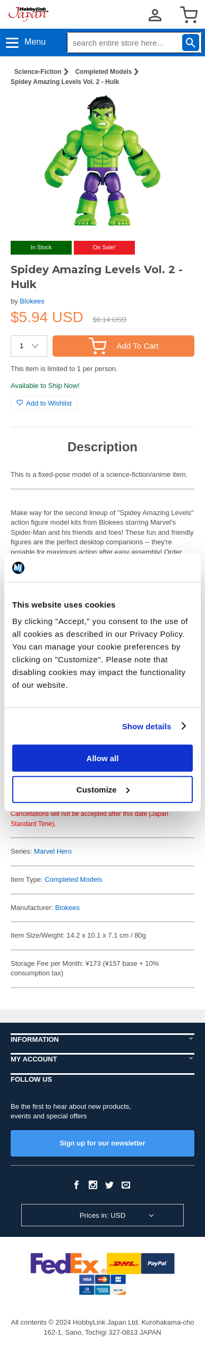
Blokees (32, 301)
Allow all (103, 758)
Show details (147, 725)
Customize (103, 789)
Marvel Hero (53, 851)
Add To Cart (124, 346)
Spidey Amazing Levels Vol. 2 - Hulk (65, 82)
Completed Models (103, 71)
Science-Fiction (38, 71)
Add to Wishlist (44, 403)
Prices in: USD (103, 1215)
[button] (175, 111)
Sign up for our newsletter (102, 1143)
